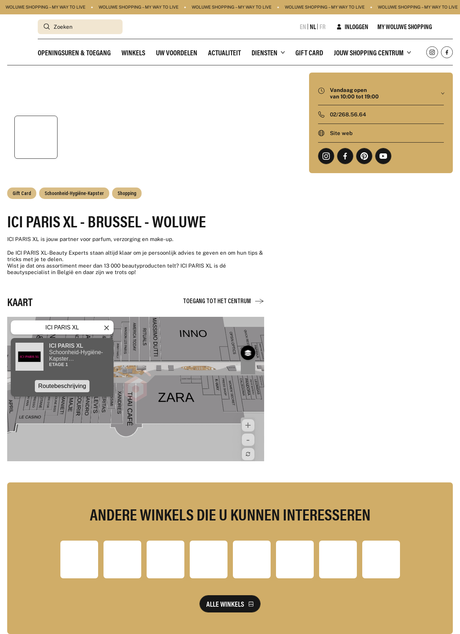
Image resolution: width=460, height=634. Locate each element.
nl (313, 26)
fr (322, 26)
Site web (341, 133)
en (303, 26)
